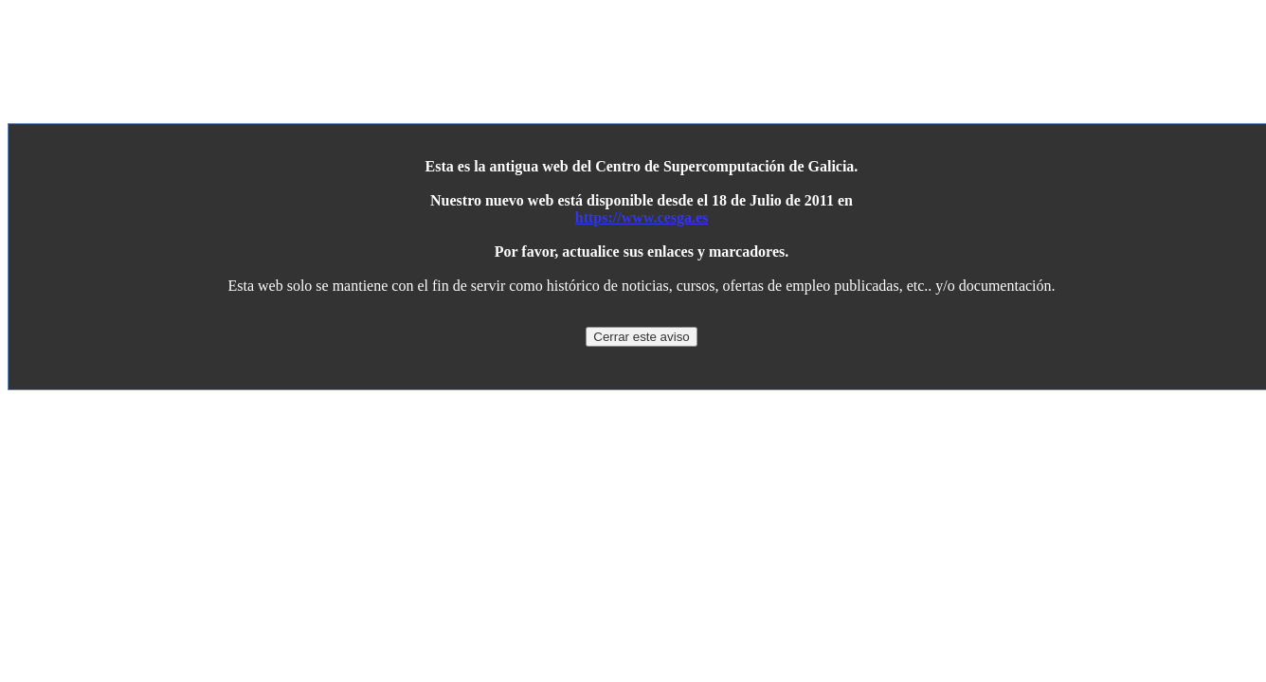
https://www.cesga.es (641, 217)
